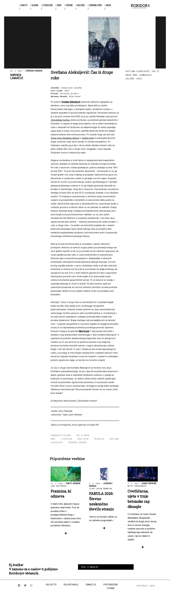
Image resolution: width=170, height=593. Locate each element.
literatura (66, 439)
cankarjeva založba (61, 435)
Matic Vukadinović (137, 486)
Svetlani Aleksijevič (71, 102)
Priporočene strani (110, 586)
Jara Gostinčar (58, 486)
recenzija (99, 439)
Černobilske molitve (60, 120)
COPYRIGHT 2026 (145, 585)
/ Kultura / (80, 7)
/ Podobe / (69, 7)
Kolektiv (51, 584)
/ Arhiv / (107, 7)
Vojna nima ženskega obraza (65, 138)
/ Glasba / (34, 7)
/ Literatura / (47, 7)
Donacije (91, 584)
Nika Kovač (84, 331)
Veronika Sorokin (77, 442)
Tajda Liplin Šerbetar (100, 488)
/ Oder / (58, 7)
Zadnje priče (88, 138)
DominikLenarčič (16, 76)
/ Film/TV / (23, 7)
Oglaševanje (71, 584)
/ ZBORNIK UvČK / (95, 7)
